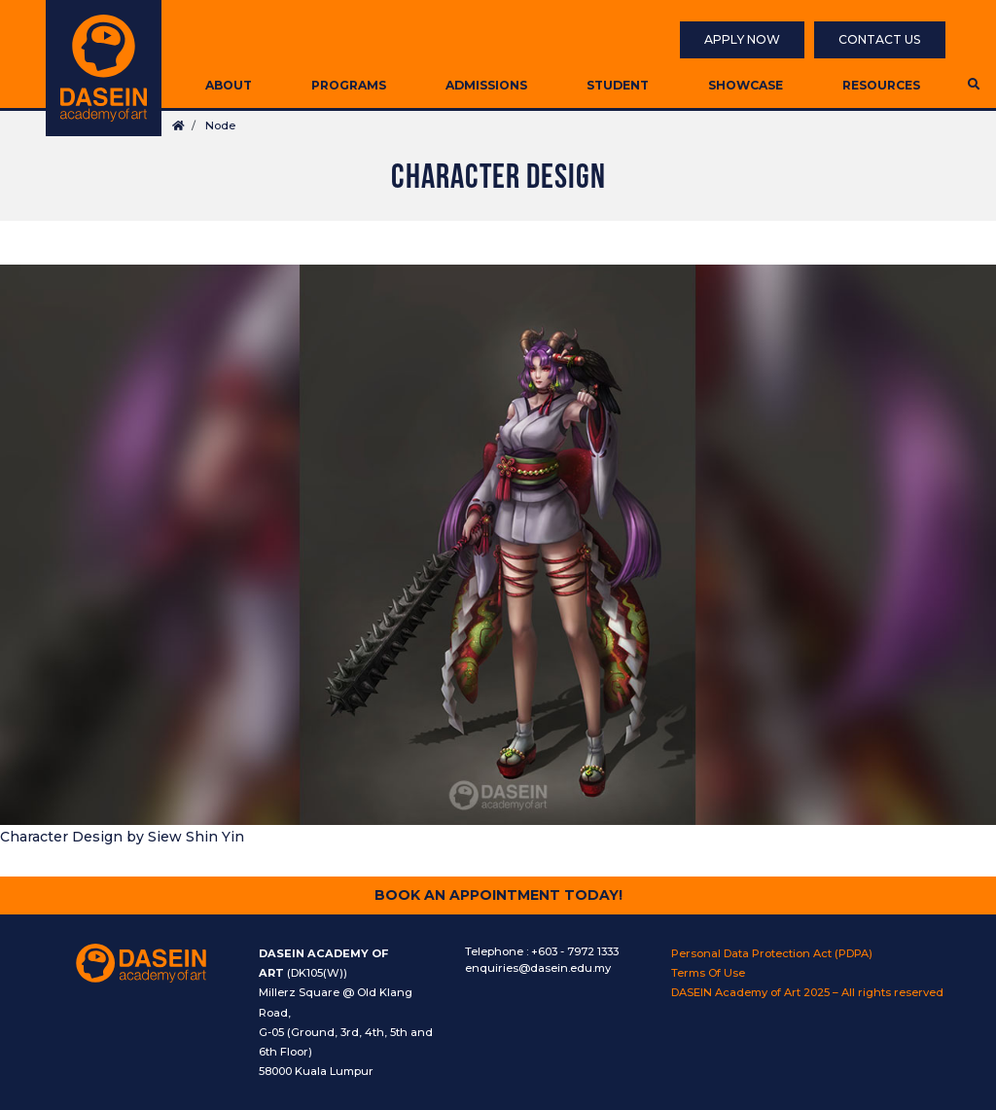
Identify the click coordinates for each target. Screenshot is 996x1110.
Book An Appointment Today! (498, 895)
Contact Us (879, 39)
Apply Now (742, 39)
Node (220, 125)
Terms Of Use (708, 973)
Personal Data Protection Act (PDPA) (771, 953)
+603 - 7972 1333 (575, 951)
